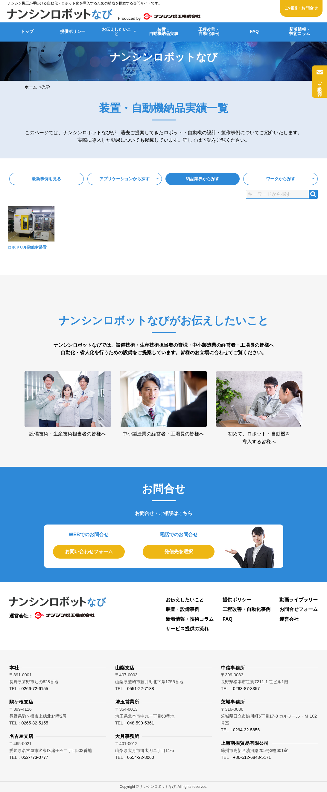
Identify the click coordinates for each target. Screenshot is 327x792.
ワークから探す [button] (280, 178)
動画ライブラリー (298, 599)
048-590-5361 (140, 723)
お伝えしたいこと (116, 31)
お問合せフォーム (298, 609)
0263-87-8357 (246, 688)
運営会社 (289, 619)
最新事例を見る (46, 178)
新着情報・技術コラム (299, 31)
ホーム (31, 87)
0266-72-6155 (34, 688)
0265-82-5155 (34, 723)
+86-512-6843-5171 (252, 757)
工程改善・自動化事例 (208, 31)
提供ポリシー (72, 31)
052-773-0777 (34, 757)
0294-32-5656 (246, 729)
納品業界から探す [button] (202, 178)
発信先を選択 (178, 551)
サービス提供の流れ (187, 628)
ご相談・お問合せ (301, 8)
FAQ (254, 31)
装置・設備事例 (182, 609)
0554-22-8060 (140, 757)
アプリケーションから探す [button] (124, 178)
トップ (27, 31)
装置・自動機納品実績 (163, 31)
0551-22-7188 (140, 688)
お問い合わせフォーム (89, 551)
